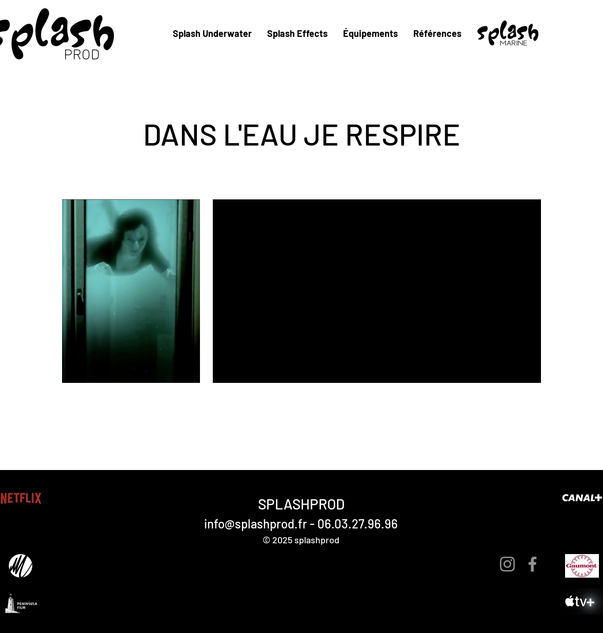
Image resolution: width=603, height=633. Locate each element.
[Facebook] (532, 564)
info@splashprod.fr (255, 523)
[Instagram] (507, 564)
